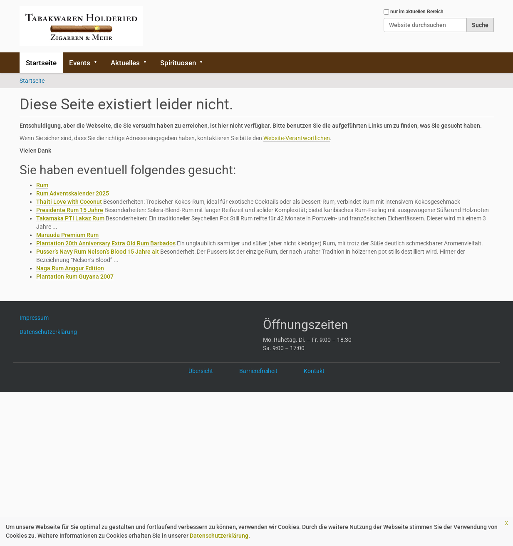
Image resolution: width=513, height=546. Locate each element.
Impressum (37, 317)
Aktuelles (125, 63)
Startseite (41, 63)
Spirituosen (178, 63)
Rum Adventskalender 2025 (72, 193)
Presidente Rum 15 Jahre (69, 210)
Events (79, 63)
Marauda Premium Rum (67, 235)
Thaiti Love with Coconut (69, 201)
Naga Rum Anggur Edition (70, 268)
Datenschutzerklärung (219, 535)
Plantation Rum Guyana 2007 (75, 276)
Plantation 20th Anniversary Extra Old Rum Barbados (106, 243)
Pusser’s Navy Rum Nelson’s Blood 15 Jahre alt (97, 251)
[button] (98, 62)
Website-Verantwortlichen (296, 138)
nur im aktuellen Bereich (417, 12)
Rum (42, 185)
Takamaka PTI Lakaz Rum (70, 218)
